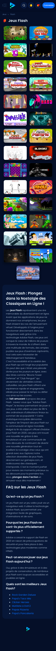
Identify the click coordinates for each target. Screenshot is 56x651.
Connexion (49, 5)
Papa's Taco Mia (21, 598)
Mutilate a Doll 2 (21, 606)
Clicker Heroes (20, 602)
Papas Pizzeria (20, 609)
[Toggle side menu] (3, 5)
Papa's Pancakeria (23, 613)
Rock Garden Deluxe (24, 595)
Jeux (4, 14)
